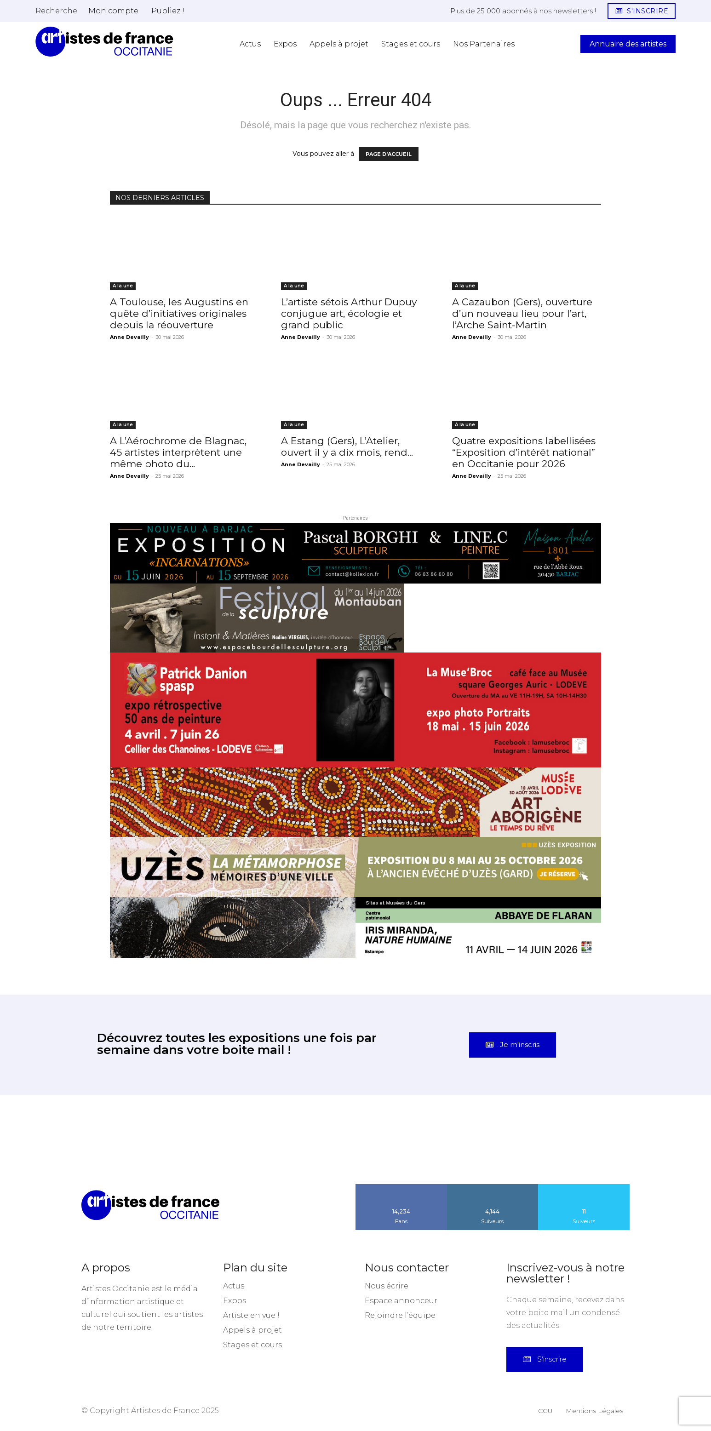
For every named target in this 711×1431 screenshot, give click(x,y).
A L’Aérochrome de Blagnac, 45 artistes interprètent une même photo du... (178, 452)
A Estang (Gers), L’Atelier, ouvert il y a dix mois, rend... (347, 446)
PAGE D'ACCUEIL (389, 154)
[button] (56, 10)
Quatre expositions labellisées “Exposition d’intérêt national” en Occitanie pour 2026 (524, 452)
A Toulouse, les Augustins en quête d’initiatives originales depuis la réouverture (179, 313)
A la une (123, 286)
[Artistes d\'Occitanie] (104, 42)
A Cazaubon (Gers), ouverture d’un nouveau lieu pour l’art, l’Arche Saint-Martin (522, 313)
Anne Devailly (129, 337)
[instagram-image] (44, 1139)
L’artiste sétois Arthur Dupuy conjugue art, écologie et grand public (349, 313)
